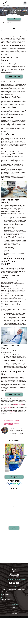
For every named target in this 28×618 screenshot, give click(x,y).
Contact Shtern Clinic (14, 76)
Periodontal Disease (8, 406)
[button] (25, 3)
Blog (14, 610)
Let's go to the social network (14, 579)
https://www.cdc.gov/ (8, 424)
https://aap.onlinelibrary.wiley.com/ (11, 423)
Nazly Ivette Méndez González (15, 455)
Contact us (12, 411)
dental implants (23, 406)
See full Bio (18, 434)
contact (14, 586)
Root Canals (8, 407)
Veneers (3, 407)
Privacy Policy (14, 613)
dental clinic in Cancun (18, 404)
